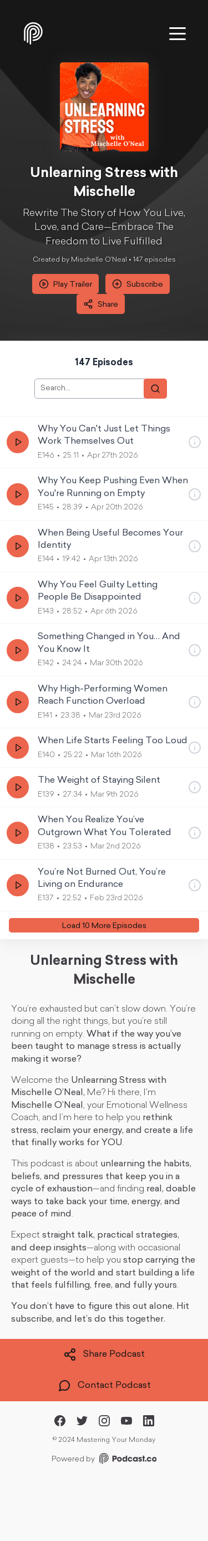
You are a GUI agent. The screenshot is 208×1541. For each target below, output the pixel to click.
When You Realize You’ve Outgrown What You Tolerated (104, 826)
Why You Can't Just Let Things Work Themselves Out (104, 435)
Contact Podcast (104, 1385)
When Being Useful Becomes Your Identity (110, 539)
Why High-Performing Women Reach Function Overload (103, 695)
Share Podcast (104, 1354)
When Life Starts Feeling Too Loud (112, 741)
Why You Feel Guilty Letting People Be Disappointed (98, 591)
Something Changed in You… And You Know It (109, 643)
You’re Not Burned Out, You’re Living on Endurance (102, 878)
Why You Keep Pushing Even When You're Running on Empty (113, 487)
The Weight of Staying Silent (99, 780)
